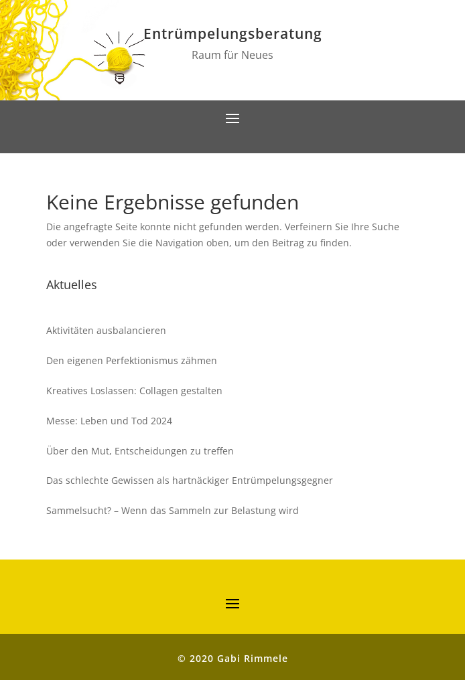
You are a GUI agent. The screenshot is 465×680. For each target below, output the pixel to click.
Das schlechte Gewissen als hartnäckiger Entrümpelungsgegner (189, 480)
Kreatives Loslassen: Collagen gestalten (134, 390)
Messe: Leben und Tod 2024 (109, 420)
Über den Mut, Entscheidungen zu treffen (140, 450)
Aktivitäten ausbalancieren (106, 330)
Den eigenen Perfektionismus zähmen (131, 360)
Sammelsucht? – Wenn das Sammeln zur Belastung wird (172, 510)
